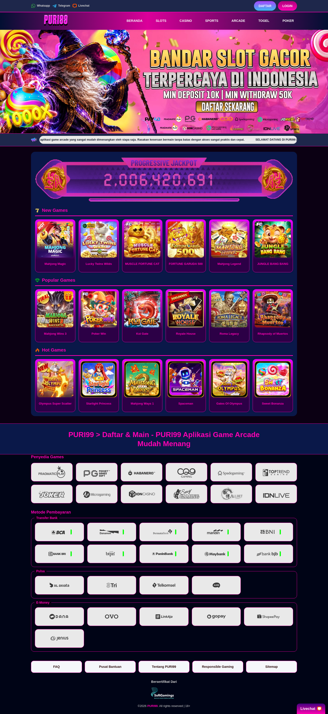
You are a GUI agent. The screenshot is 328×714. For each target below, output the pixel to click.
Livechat (81, 6)
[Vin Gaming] (164, 693)
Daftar (265, 6)
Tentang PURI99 (164, 666)
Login (287, 6)
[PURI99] (56, 20)
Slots (158, 20)
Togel (260, 20)
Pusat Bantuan (110, 666)
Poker (285, 20)
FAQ (56, 666)
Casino (182, 20)
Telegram (61, 6)
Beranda (131, 20)
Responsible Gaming (217, 666)
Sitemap (271, 666)
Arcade (235, 20)
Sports (208, 20)
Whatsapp (40, 6)
